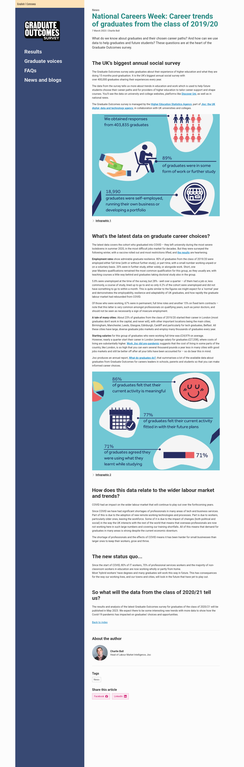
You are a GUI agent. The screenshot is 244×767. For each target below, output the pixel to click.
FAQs (30, 70)
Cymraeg (31, 4)
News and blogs (43, 80)
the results (183, 252)
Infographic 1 (101, 221)
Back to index (100, 622)
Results (33, 51)
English (21, 4)
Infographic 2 (101, 475)
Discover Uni (189, 93)
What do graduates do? (142, 357)
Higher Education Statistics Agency (171, 104)
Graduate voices (43, 61)
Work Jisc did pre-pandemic (143, 343)
